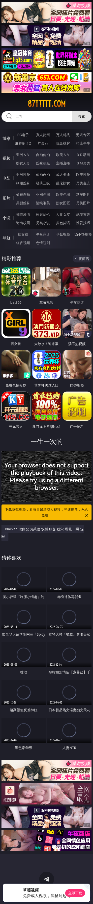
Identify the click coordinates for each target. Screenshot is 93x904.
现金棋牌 (63, 143)
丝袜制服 (43, 163)
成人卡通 (63, 174)
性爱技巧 (83, 222)
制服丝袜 (23, 183)
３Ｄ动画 (83, 154)
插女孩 (23, 234)
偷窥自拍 (23, 194)
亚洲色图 (43, 194)
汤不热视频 (83, 234)
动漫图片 (83, 194)
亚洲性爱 (23, 174)
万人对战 (63, 134)
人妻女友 (63, 214)
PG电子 (23, 134)
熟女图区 (63, 203)
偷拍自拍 (43, 174)
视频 (6, 158)
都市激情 (23, 214)
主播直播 (63, 163)
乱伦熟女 (63, 183)
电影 (6, 178)
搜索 (81, 116)
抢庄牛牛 (83, 143)
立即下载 (75, 893)
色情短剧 (43, 242)
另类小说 (43, 222)
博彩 (6, 138)
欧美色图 (63, 194)
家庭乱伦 (43, 214)
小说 (6, 218)
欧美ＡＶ (63, 154)
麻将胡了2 (23, 143)
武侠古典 (83, 214)
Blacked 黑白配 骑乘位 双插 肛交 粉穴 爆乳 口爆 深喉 (42, 533)
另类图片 (83, 203)
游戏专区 (83, 134)
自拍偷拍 (43, 154)
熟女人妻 (23, 163)
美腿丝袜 (23, 203)
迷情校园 (23, 222)
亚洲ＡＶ (23, 154)
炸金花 (43, 143)
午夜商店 (43, 234)
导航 (6, 238)
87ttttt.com (47, 104)
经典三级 (43, 183)
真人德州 (43, 134)
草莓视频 (63, 234)
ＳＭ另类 (83, 163)
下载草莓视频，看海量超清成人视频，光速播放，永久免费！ (47, 512)
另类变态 (83, 183)
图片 (6, 198)
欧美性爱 (83, 174)
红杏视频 (23, 242)
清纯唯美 (43, 203)
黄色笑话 (63, 222)
